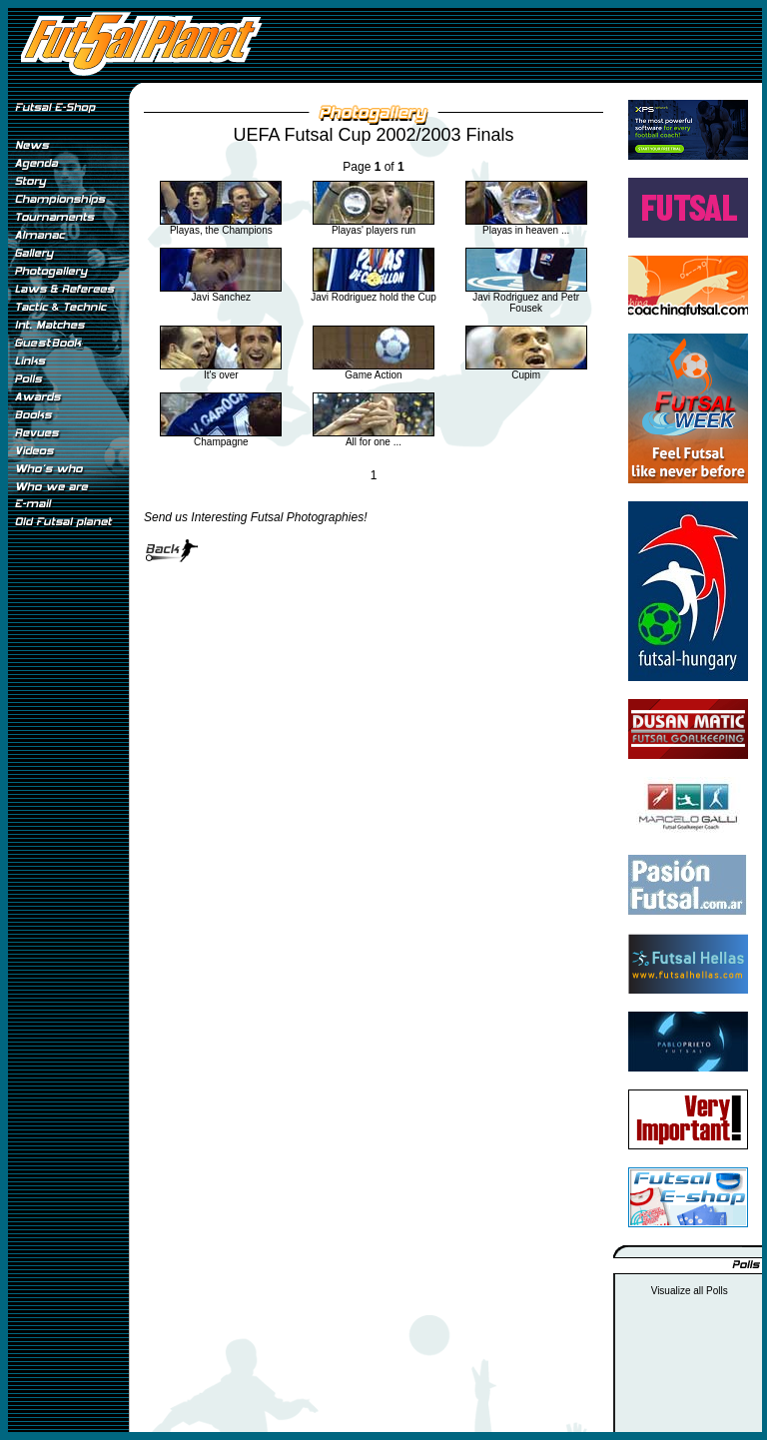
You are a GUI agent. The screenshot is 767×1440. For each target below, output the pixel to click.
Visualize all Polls (689, 1290)
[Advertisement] (68, 867)
